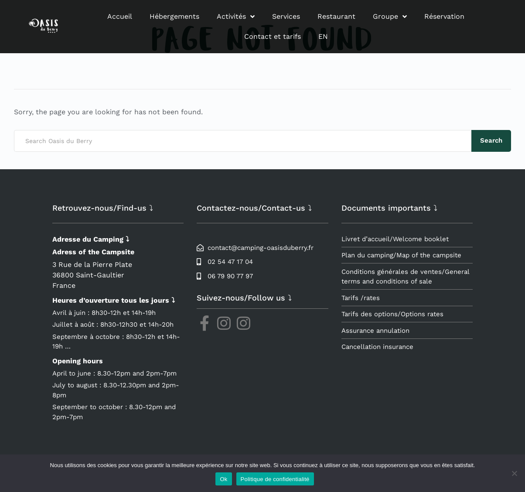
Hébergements (174, 16)
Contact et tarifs (272, 36)
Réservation (444, 16)
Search (491, 140)
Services (286, 16)
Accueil (119, 16)
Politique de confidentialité (275, 479)
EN (323, 36)
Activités (236, 16)
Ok (223, 479)
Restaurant (336, 16)
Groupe (390, 16)
